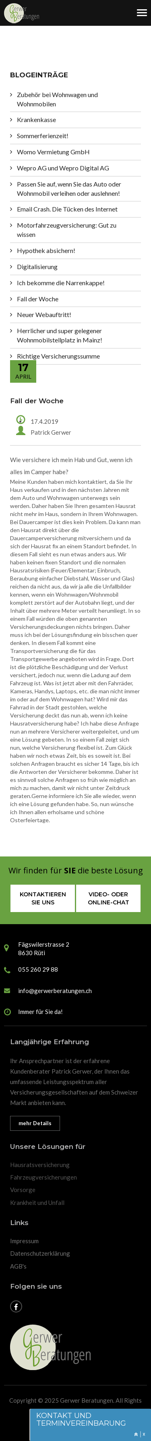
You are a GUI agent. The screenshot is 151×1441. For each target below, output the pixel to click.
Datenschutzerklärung (40, 1253)
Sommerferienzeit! (42, 135)
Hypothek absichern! (46, 250)
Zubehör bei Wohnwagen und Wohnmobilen (57, 99)
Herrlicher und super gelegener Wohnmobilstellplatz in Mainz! (59, 335)
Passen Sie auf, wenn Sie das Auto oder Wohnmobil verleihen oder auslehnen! (69, 188)
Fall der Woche (37, 299)
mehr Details (35, 1123)
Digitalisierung (37, 266)
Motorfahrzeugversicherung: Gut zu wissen (66, 229)
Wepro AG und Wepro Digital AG (63, 168)
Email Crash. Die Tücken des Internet (67, 209)
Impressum (24, 1240)
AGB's (18, 1266)
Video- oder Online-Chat (108, 898)
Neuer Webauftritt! (44, 314)
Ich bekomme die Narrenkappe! (61, 282)
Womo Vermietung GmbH (53, 152)
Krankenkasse (36, 119)
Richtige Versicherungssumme (58, 356)
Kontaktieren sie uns (43, 898)
